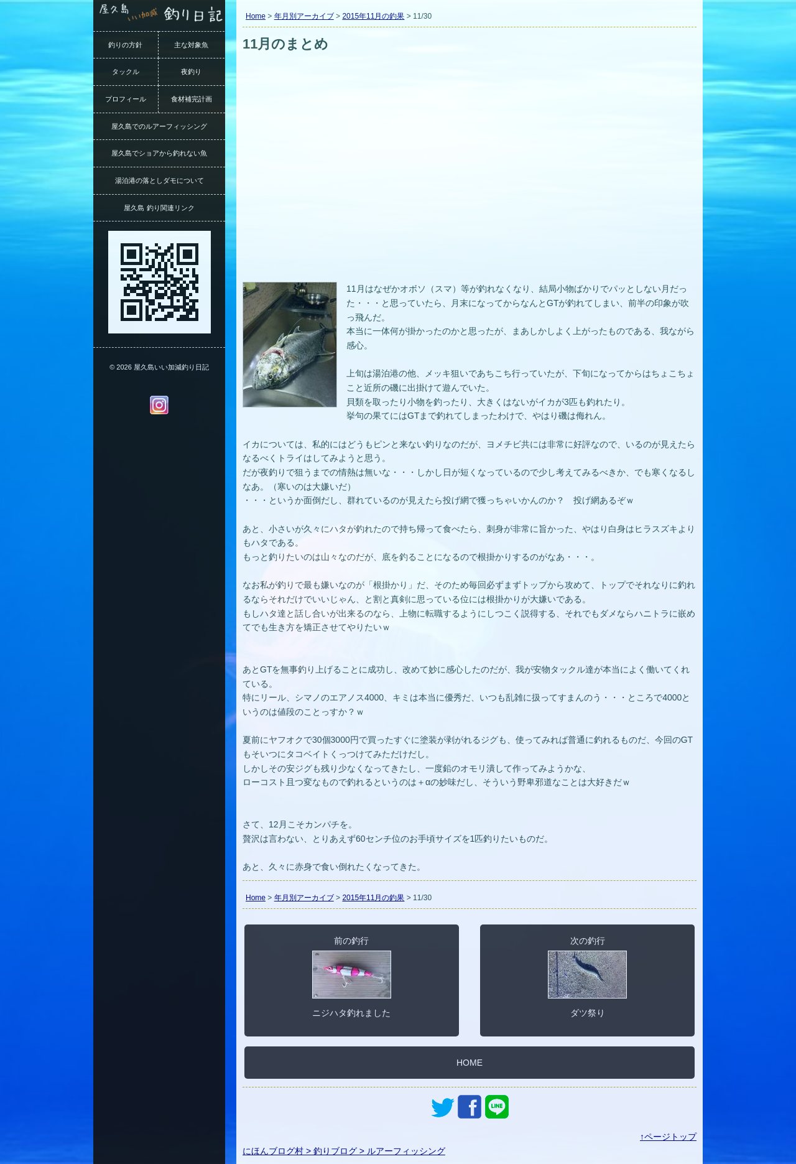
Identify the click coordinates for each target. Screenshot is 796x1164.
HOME (469, 1063)
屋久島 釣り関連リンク (159, 208)
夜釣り (191, 71)
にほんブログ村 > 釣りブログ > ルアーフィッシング (344, 1151)
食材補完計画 (191, 99)
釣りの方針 (125, 45)
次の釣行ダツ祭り (587, 977)
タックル (125, 71)
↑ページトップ (668, 1137)
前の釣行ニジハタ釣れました (351, 977)
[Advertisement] (469, 185)
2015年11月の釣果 (373, 16)
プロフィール (125, 99)
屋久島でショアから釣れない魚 (159, 153)
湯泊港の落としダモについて (159, 180)
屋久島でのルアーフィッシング (159, 126)
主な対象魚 (191, 45)
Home (256, 16)
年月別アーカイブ (304, 16)
